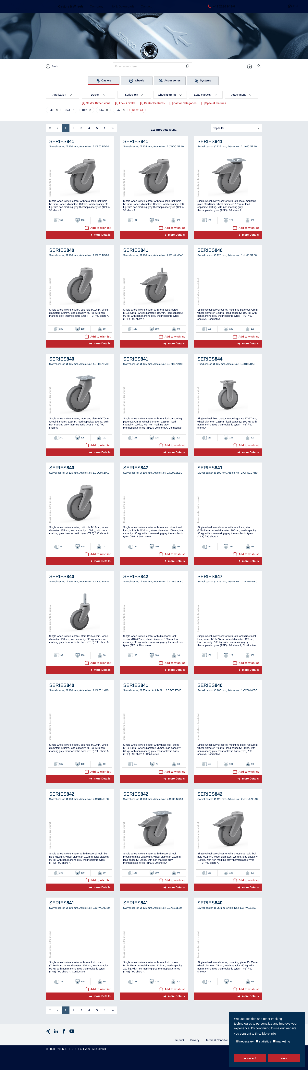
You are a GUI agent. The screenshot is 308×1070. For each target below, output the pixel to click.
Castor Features (154, 103)
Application (62, 94)
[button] (293, 9)
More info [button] (269, 1033)
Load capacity (206, 94)
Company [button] (94, 9)
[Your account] (258, 66)
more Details (102, 234)
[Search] (187, 66)
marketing (281, 1041)
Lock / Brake (127, 103)
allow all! (250, 1058)
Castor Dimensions (98, 103)
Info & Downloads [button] (120, 9)
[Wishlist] (249, 66)
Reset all (137, 110)
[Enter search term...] (148, 66)
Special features (215, 103)
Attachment (241, 94)
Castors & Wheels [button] (68, 9)
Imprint (179, 1040)
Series (134, 94)
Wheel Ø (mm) (170, 94)
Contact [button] (144, 9)
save (284, 1058)
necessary (245, 1041)
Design (98, 94)
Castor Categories (185, 103)
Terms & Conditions (218, 1040)
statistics (263, 1041)
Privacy (194, 1040)
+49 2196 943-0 (223, 9)
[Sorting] (236, 128)
